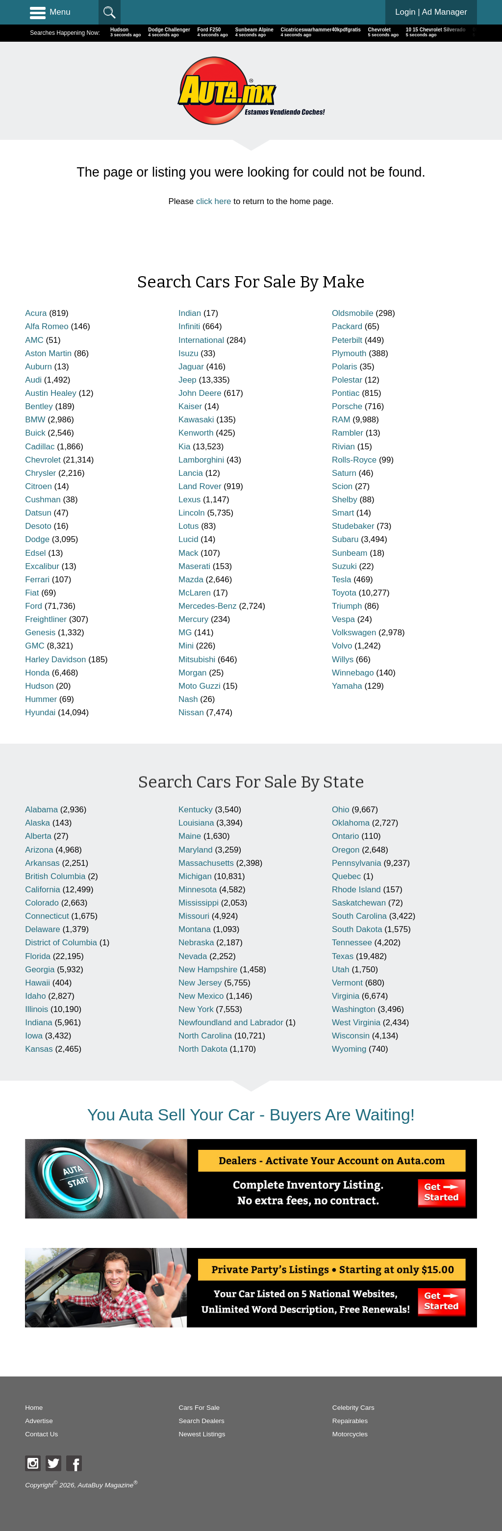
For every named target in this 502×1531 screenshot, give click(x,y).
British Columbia (55, 876)
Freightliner (46, 619)
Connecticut (47, 916)
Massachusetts (206, 863)
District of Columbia (61, 942)
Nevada (192, 956)
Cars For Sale (199, 1407)
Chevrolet (43, 460)
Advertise (38, 1421)
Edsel (35, 553)
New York (196, 1009)
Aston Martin (48, 353)
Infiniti (189, 326)
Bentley (39, 406)
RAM (341, 419)
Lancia (190, 473)
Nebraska (196, 942)
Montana (194, 929)
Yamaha (347, 686)
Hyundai (40, 712)
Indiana (38, 1022)
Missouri (193, 916)
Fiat (32, 592)
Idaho (35, 996)
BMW (35, 419)
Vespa (343, 619)
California (42, 889)
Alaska (37, 823)
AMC (34, 340)
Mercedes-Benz (207, 606)
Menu (50, 12)
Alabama (41, 809)
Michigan (195, 876)
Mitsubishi (196, 659)
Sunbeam (350, 553)
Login (431, 12)
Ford (33, 606)
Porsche (347, 406)
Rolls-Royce (354, 460)
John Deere (200, 393)
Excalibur (42, 566)
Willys (342, 659)
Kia (184, 446)
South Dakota (357, 929)
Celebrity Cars (353, 1407)
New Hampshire (207, 969)
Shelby (344, 499)
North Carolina (205, 1035)
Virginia (345, 996)
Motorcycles (350, 1434)
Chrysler (40, 473)
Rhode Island (356, 889)
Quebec (346, 876)
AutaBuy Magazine (105, 1485)
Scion (342, 486)
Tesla (341, 579)
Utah (341, 969)
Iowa (34, 1035)
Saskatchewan (359, 903)
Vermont (347, 982)
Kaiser (190, 406)
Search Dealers (202, 1421)
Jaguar (191, 366)
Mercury (193, 619)
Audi (33, 380)
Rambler (347, 433)
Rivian (343, 446)
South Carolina (359, 916)
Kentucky (195, 809)
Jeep (187, 380)
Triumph (347, 606)
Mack (188, 553)
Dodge (37, 539)
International (201, 340)
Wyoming (349, 1049)
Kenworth (196, 433)
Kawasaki (196, 419)
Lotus (188, 526)
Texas (342, 956)
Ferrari (37, 579)
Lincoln (191, 513)
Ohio (341, 809)
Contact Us (41, 1434)
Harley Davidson (55, 659)
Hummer (41, 699)
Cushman (43, 499)
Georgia (39, 969)
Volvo (342, 645)
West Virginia (356, 1022)
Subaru (345, 539)
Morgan (192, 672)
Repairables (350, 1421)
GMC (35, 645)
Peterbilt (347, 340)
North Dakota (202, 1049)
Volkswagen (354, 632)
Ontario (345, 836)
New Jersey (200, 982)
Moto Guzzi (199, 686)
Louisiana (196, 823)
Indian (189, 313)
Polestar (347, 380)
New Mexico (201, 996)
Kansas (39, 1049)
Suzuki (344, 566)
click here (213, 201)
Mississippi (198, 903)
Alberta (38, 836)
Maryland (195, 850)
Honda (37, 672)
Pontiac (346, 393)
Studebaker (353, 526)
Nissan (191, 712)
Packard (347, 326)
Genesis (40, 632)
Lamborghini (201, 460)
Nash (188, 699)
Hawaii (37, 982)
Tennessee (352, 942)
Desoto (38, 526)
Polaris (344, 366)
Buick (35, 433)
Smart (343, 513)
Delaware (42, 929)
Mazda (190, 579)
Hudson (39, 686)
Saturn (344, 473)
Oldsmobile (353, 313)
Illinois (36, 1009)
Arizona (39, 850)
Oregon (346, 850)
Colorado (42, 903)
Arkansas (42, 863)
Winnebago (353, 672)
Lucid (188, 539)
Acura (36, 313)
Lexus (189, 499)
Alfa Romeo (47, 326)
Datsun (38, 513)
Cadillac (39, 446)
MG (185, 632)
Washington (354, 1009)
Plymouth (349, 353)
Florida (37, 956)
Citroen (38, 486)
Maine (189, 836)
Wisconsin (351, 1035)
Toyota (344, 592)
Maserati (194, 566)
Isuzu (188, 353)
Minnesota (197, 889)
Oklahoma (351, 823)
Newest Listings (202, 1434)
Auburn (38, 366)
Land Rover (200, 486)
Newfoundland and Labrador (230, 1022)
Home (34, 1407)
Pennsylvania (356, 863)
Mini (186, 645)
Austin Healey (50, 393)
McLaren (194, 592)
